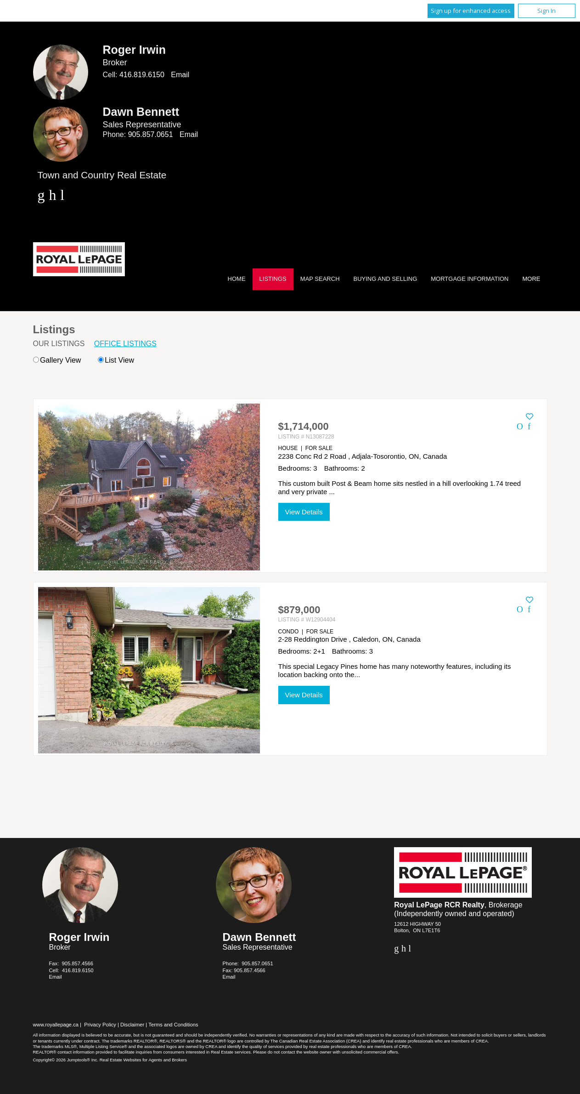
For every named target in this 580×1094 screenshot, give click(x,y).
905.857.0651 (150, 134)
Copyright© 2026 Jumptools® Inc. (66, 1059)
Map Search (320, 278)
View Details (304, 512)
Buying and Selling (385, 278)
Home (237, 278)
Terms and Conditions (173, 1024)
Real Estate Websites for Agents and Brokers (143, 1059)
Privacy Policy (100, 1024)
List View (116, 360)
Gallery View (57, 360)
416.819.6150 (141, 75)
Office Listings (125, 344)
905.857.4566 (77, 963)
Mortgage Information (469, 278)
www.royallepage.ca (56, 1024)
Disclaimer (132, 1024)
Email (180, 75)
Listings (273, 278)
